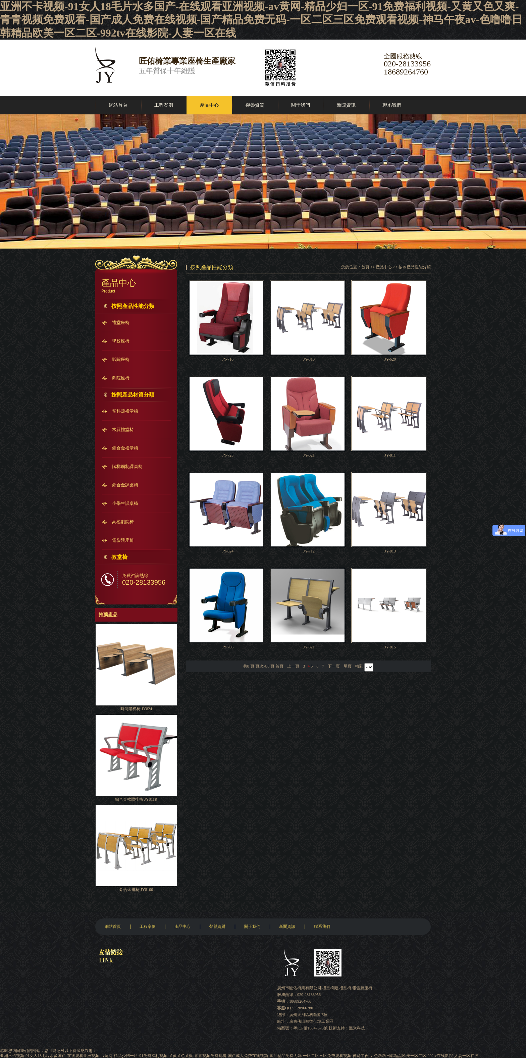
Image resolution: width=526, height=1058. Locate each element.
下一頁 (334, 666)
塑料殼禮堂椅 (125, 411)
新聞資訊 (346, 105)
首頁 (365, 267)
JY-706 (227, 647)
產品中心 (209, 105)
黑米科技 (357, 1028)
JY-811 (390, 455)
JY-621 (309, 455)
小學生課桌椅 (125, 503)
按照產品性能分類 (132, 306)
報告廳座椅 (362, 988)
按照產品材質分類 (132, 395)
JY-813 (390, 551)
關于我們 (300, 105)
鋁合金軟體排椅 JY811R (136, 799)
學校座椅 (120, 340)
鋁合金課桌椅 (125, 484)
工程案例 (163, 105)
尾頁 (348, 666)
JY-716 (227, 359)
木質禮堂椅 (123, 429)
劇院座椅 (120, 377)
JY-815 (390, 647)
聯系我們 (391, 105)
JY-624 (227, 551)
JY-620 (390, 359)
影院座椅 (120, 359)
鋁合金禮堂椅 (125, 448)
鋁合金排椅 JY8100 (136, 889)
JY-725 (227, 455)
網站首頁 (118, 105)
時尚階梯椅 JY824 (136, 708)
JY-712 (309, 551)
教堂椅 (119, 557)
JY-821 (309, 647)
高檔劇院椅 (123, 521)
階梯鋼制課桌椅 (127, 466)
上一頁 (293, 666)
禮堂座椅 (120, 322)
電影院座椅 (123, 540)
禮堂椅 (345, 988)
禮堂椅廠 (330, 988)
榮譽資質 (255, 105)
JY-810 (309, 359)
